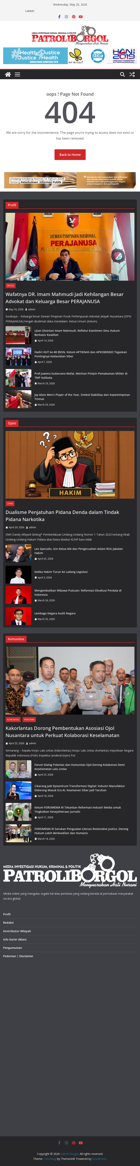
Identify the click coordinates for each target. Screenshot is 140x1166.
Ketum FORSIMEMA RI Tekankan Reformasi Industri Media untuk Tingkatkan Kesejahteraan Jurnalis (78, 809)
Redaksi (8, 922)
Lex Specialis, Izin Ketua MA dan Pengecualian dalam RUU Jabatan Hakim (79, 551)
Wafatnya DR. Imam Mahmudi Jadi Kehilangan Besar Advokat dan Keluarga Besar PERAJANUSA (65, 298)
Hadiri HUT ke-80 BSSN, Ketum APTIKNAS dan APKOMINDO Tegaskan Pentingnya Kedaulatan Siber (81, 354)
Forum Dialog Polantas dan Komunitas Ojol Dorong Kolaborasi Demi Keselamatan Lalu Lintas (80, 767)
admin (31, 309)
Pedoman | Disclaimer (18, 956)
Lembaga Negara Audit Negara (55, 613)
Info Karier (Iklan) (14, 939)
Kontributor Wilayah (17, 931)
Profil (10, 285)
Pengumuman (12, 948)
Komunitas (13, 719)
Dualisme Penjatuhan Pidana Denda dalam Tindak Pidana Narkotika (62, 515)
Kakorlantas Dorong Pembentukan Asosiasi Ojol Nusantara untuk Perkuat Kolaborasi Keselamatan (62, 731)
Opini (10, 503)
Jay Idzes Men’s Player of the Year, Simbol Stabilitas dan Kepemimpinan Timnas (82, 397)
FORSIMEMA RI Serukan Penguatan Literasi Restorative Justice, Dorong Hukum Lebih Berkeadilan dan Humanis (81, 831)
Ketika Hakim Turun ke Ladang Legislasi (61, 572)
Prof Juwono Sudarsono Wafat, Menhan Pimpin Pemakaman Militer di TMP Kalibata (81, 376)
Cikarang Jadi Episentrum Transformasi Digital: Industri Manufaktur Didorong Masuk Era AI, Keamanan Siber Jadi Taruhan (80, 788)
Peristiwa (29, 719)
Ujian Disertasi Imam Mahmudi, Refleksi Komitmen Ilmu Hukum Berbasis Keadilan (77, 333)
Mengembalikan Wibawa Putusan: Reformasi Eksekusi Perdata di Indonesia (78, 592)
